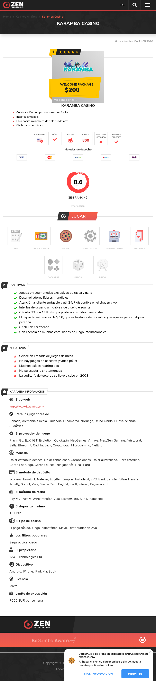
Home (7, 17)
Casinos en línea (26, 17)
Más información (98, 674)
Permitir (135, 674)
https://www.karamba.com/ (26, 407)
